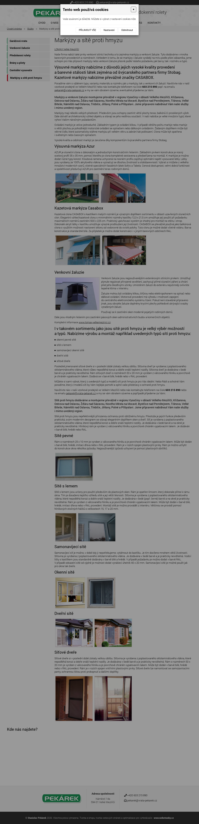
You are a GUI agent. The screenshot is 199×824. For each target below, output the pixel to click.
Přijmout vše (87, 30)
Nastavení (109, 30)
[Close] (133, 9)
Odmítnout (127, 30)
